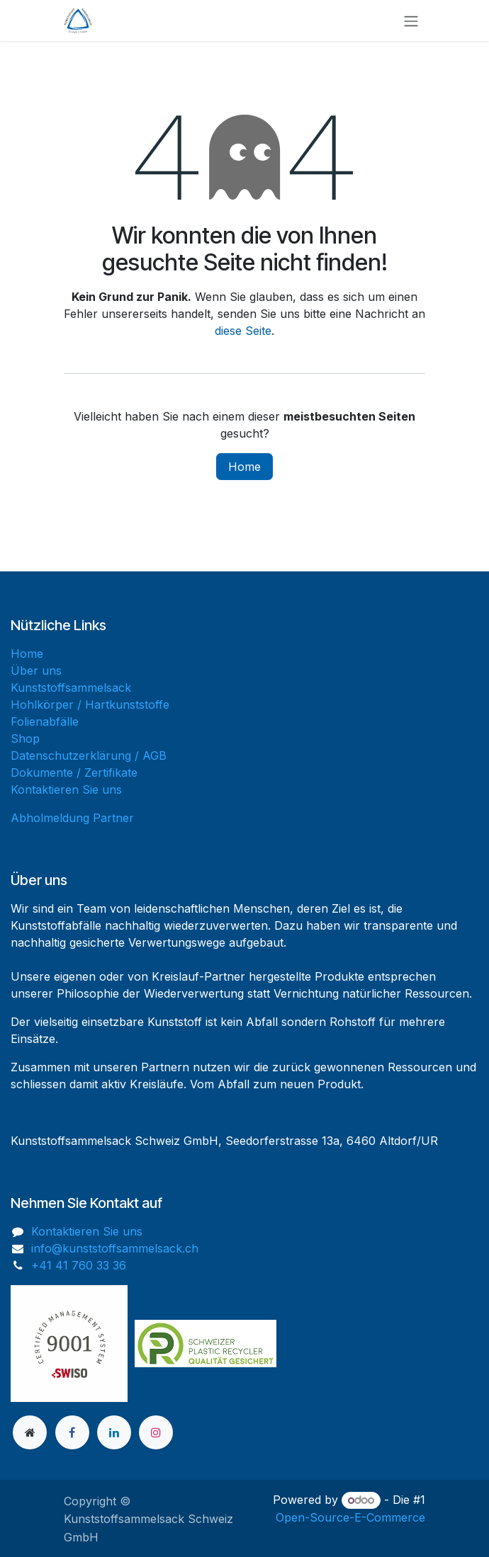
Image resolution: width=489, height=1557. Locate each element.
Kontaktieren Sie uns (66, 789)
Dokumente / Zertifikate (74, 772)
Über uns (36, 670)
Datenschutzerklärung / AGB (89, 755)
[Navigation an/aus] (411, 20)
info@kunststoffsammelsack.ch (114, 1248)
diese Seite (243, 331)
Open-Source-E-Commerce (350, 1517)
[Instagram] (156, 1432)
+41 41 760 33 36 (78, 1265)
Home (244, 467)
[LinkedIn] (114, 1432)
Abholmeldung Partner (72, 818)
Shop (25, 738)
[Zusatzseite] (30, 1432)
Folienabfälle (45, 721)
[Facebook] (72, 1432)
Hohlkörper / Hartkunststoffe (90, 704)
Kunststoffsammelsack (71, 687)
